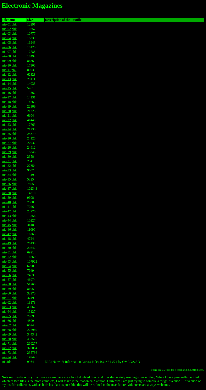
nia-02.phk (9, 29)
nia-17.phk (9, 97)
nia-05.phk (9, 42)
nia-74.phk (9, 357)
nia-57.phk (9, 279)
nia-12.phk (9, 74)
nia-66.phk (9, 320)
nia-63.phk (9, 307)
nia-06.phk (9, 47)
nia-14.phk (9, 83)
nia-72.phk (9, 348)
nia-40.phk (9, 202)
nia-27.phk (9, 143)
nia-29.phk (9, 152)
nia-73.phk (9, 352)
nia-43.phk (9, 216)
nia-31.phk (9, 161)
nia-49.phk (9, 243)
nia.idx (6, 361)
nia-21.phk (9, 115)
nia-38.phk (9, 193)
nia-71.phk (9, 343)
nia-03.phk (9, 33)
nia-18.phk (9, 102)
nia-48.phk (9, 238)
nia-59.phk (9, 289)
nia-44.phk (9, 220)
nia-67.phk (9, 325)
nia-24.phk (9, 129)
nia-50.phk (9, 248)
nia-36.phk (9, 184)
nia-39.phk (9, 197)
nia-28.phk (9, 147)
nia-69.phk (9, 334)
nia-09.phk (9, 61)
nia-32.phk (9, 165)
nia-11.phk (9, 70)
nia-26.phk (9, 138)
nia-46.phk (9, 229)
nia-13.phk (9, 79)
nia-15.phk (9, 88)
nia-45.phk (9, 225)
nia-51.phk (9, 252)
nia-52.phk (9, 257)
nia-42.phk (9, 211)
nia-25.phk (9, 134)
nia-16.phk (9, 92)
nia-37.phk (9, 188)
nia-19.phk (9, 106)
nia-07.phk (9, 51)
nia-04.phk (9, 38)
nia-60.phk (9, 293)
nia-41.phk (9, 206)
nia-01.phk (9, 24)
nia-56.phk (9, 275)
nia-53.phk (9, 261)
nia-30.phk (9, 156)
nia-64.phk (9, 311)
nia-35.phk (9, 179)
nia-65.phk (9, 316)
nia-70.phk (9, 339)
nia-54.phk (9, 266)
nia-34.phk (9, 175)
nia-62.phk (9, 302)
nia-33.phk (9, 170)
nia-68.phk (9, 330)
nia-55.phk (9, 270)
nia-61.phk (9, 298)
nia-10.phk (9, 65)
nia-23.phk (9, 124)
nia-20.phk (9, 111)
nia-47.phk (9, 234)
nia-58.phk (9, 284)
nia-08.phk (9, 56)
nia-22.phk (9, 120)
